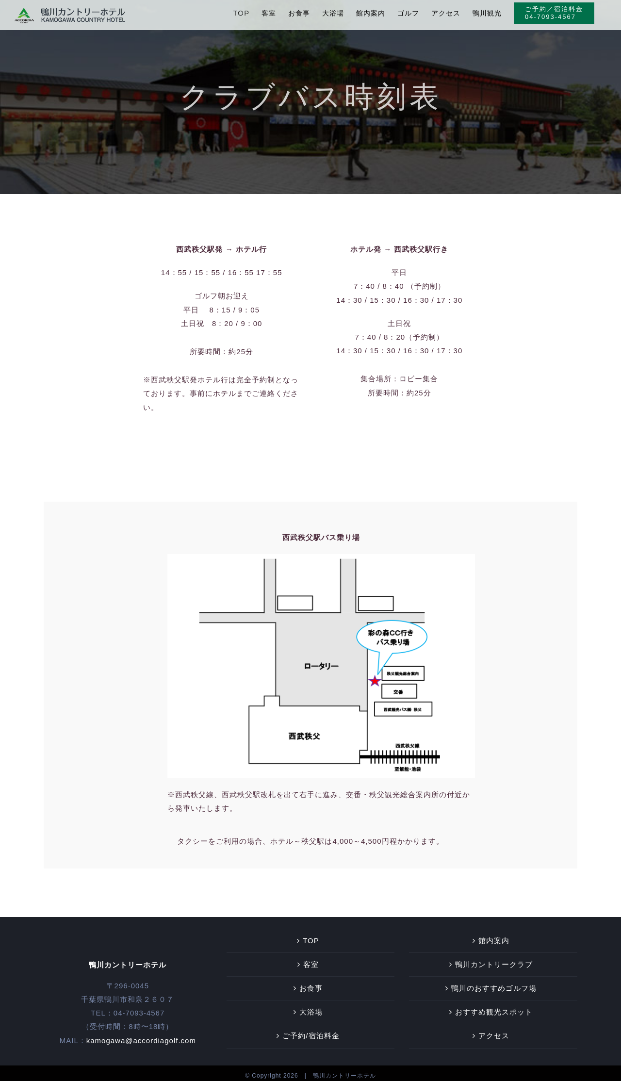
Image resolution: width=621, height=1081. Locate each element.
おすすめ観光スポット (494, 1007)
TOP (311, 936)
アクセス (493, 1031)
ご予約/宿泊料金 (310, 1031)
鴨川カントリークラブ (494, 959)
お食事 (311, 983)
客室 (311, 959)
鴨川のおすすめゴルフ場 (494, 983)
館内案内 (493, 936)
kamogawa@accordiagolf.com (141, 1035)
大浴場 (311, 1007)
